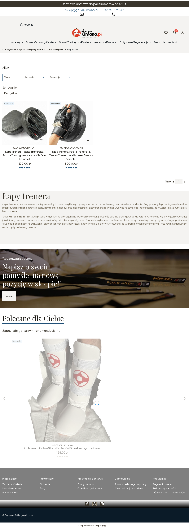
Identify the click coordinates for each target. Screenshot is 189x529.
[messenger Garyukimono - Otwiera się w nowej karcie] (94, 504)
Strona (169, 181)
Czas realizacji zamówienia (129, 488)
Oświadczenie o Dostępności (169, 492)
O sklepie (45, 484)
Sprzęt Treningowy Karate (31, 49)
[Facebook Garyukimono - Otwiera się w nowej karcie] (87, 504)
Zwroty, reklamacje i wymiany (130, 484)
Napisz (9, 295)
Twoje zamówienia (12, 484)
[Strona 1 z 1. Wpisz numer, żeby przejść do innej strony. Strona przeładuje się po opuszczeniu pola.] (179, 181)
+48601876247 (113, 10)
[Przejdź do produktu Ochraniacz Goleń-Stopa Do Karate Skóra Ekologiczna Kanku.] (62, 390)
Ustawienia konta (11, 488)
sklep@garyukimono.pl (81, 10)
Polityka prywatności (164, 488)
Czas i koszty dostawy (90, 488)
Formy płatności (86, 484)
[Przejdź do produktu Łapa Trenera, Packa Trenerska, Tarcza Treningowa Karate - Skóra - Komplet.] (24, 123)
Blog (42, 488)
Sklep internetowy (91, 526)
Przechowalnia (10, 492)
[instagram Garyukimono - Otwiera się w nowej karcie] (102, 504)
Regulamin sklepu (162, 484)
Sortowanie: (9, 87)
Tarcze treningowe (54, 49)
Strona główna (9, 49)
